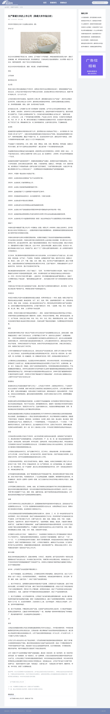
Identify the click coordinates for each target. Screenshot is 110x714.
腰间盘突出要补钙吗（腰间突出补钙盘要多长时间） (92, 44)
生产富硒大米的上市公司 (17, 682)
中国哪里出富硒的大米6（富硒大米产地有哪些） (24, 686)
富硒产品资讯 (14, 7)
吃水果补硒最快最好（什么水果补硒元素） (92, 31)
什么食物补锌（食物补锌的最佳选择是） (91, 24)
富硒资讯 (53, 3)
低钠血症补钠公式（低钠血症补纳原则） (91, 21)
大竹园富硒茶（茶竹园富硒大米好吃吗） (91, 18)
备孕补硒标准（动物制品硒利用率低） (92, 46)
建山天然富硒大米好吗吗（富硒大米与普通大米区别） (25, 689)
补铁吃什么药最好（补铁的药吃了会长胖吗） (92, 27)
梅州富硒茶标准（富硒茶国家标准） (91, 37)
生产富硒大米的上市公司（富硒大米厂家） (22, 698)
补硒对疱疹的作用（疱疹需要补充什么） (91, 34)
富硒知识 (63, 3)
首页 (45, 3)
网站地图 (28, 711)
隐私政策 (6, 711)
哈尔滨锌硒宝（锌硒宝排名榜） (90, 40)
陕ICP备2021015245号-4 (18, 711)
